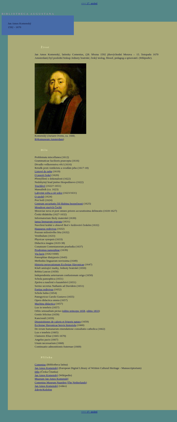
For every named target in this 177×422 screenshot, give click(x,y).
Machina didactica (45, 303)
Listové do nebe (43, 171)
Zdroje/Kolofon (43, 389)
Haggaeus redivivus (46, 228)
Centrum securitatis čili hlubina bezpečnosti (59, 203)
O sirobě (39, 196)
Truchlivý (40, 185)
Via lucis (39, 253)
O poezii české (43, 175)
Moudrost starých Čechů (48, 207)
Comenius (40, 364)
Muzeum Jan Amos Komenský (51, 378)
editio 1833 (92, 310)
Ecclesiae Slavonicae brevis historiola (55, 325)
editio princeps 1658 (74, 310)
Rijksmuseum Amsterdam (49, 139)
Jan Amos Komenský (46, 368)
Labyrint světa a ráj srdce (49, 192)
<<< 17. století (89, 3)
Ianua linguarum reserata (48, 221)
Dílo (37, 371)
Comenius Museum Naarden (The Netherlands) (61, 382)
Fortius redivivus (44, 289)
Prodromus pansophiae (47, 250)
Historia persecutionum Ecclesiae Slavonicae (59, 264)
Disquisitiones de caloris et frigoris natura (58, 321)
